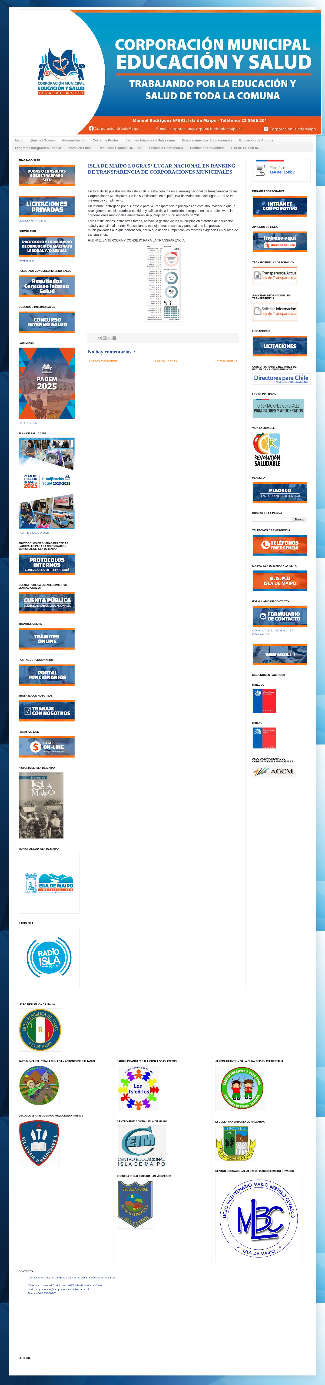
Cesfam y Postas (106, 140)
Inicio (19, 140)
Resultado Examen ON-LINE (120, 148)
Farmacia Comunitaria (166, 148)
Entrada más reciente (103, 360)
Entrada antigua (226, 360)
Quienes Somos (42, 140)
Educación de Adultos (256, 140)
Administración (74, 140)
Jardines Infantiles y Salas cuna (150, 140)
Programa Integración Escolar (38, 148)
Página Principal (166, 360)
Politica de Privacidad (207, 148)
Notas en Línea (80, 148)
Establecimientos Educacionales (207, 140)
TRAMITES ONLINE (245, 148)
